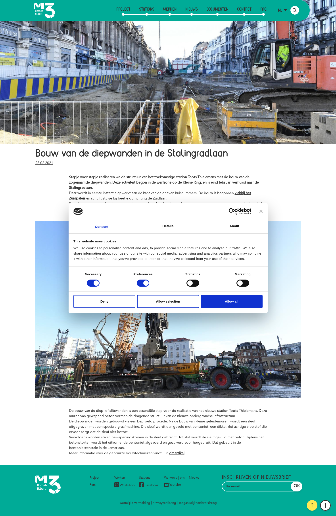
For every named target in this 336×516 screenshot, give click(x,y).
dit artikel (176, 453)
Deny (104, 301)
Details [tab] (168, 226)
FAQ (263, 9)
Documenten (217, 9)
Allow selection (168, 301)
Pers (93, 484)
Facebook (148, 485)
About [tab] (234, 226)
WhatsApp (124, 485)
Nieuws (191, 9)
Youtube (172, 485)
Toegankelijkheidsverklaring (198, 502)
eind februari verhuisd (228, 182)
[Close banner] (261, 211)
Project (123, 9)
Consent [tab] (101, 226)
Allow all (231, 301)
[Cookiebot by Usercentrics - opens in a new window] (232, 211)
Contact (244, 9)
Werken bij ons (174, 477)
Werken (170, 9)
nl (280, 10)
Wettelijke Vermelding (134, 502)
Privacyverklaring (164, 502)
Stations (146, 9)
